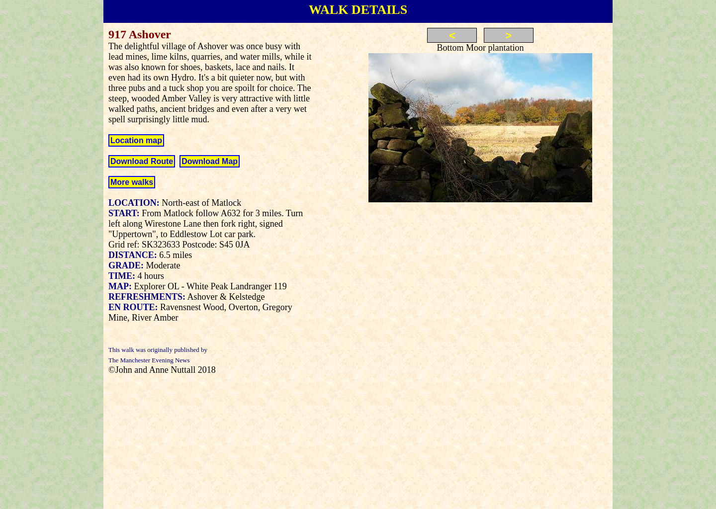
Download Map (209, 161)
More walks (131, 182)
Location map (136, 140)
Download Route (141, 161)
